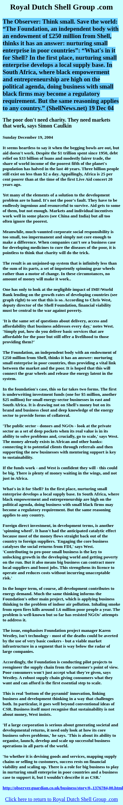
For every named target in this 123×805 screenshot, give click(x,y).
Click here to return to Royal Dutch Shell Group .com (61, 799)
